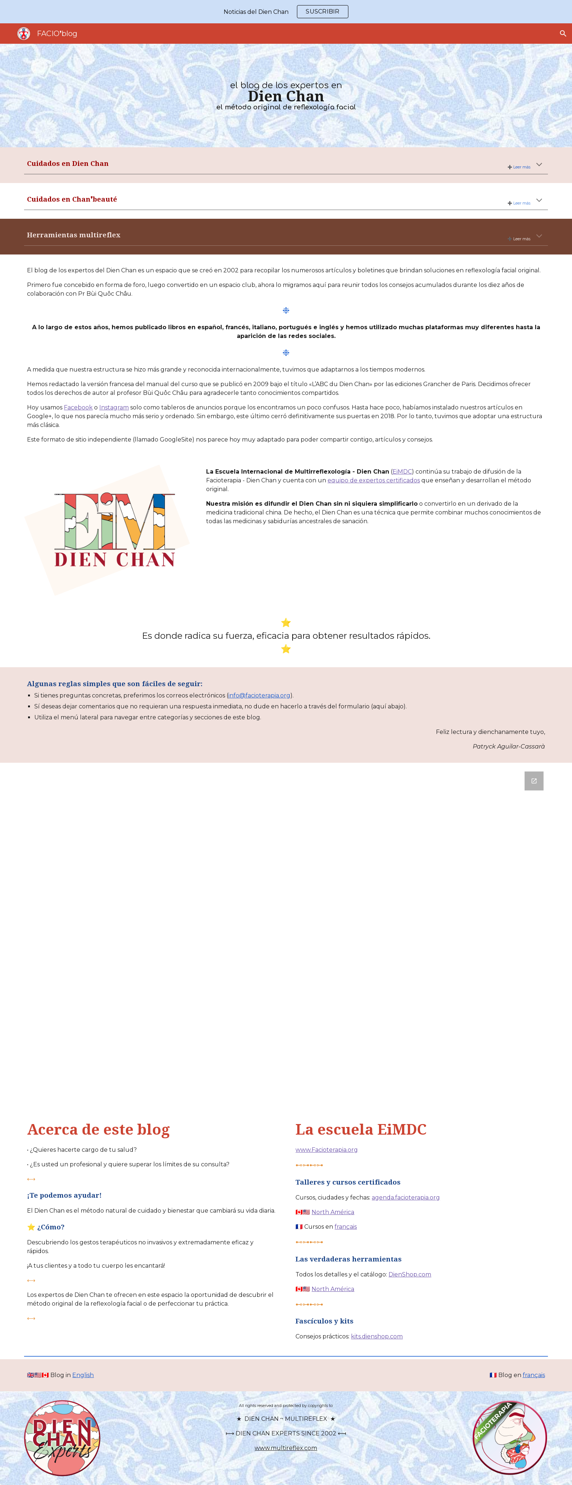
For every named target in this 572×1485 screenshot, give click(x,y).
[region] (286, 11)
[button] (563, 33)
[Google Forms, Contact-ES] (286, 935)
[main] (286, 95)
